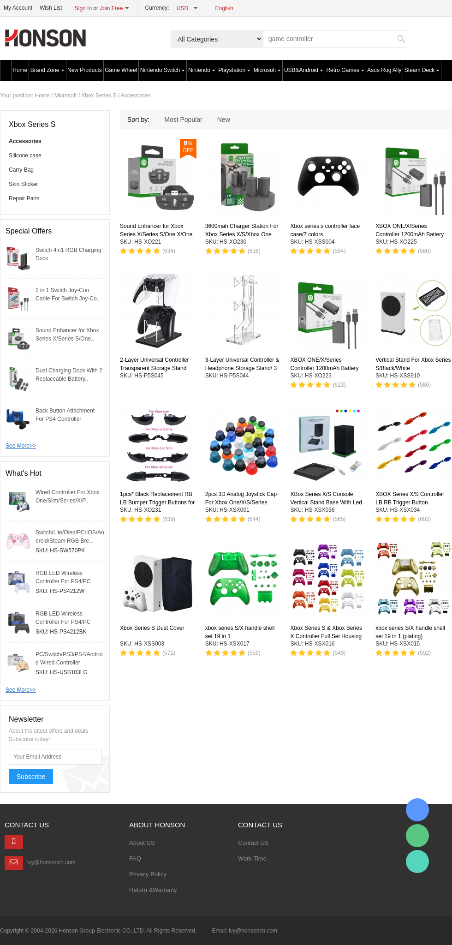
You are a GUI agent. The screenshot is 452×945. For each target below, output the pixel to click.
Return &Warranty (153, 889)
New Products (84, 70)
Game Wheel (121, 70)
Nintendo (201, 70)
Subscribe (31, 776)
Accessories (136, 95)
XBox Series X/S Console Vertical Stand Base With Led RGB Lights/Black (326, 502)
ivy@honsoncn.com (51, 862)
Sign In (83, 8)
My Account (18, 8)
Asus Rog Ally (384, 70)
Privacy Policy (148, 874)
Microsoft (267, 70)
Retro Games (345, 70)
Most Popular (183, 119)
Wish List (51, 8)
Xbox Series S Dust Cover (152, 628)
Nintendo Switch (162, 70)
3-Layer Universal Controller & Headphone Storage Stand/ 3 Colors (242, 369)
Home (19, 70)
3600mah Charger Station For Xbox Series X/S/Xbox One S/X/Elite (242, 235)
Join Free (111, 8)
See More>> (21, 446)
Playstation (235, 70)
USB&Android (303, 70)
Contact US (253, 842)
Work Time (252, 858)
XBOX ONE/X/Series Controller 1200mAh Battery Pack (409, 234)
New (223, 119)
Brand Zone (47, 70)
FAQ (135, 858)
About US (142, 842)
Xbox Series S (98, 95)
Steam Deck (422, 70)
